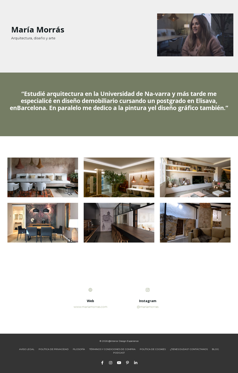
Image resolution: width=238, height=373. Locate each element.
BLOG (215, 349)
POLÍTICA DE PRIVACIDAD (54, 349)
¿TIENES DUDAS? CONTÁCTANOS (189, 349)
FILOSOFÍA (79, 349)
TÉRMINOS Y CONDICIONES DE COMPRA (112, 349)
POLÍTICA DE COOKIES (153, 349)
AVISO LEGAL (26, 349)
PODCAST (119, 352)
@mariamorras (147, 307)
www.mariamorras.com (90, 307)
